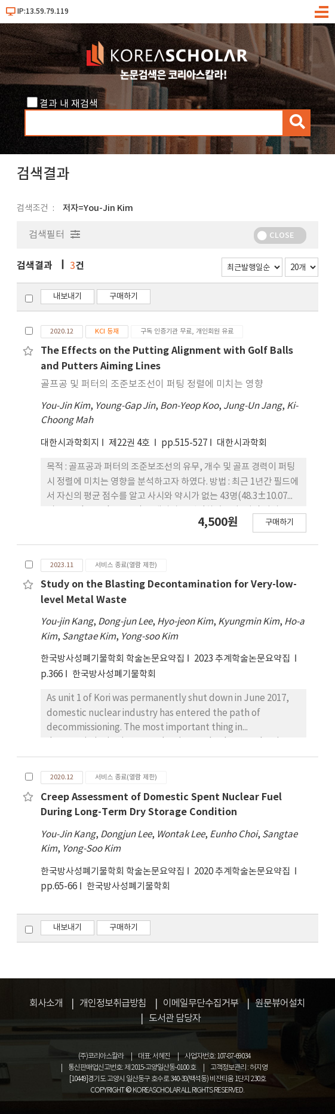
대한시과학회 (242, 443)
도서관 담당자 (175, 1018)
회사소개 (46, 1003)
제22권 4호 (130, 443)
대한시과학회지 (70, 443)
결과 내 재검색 (68, 104)
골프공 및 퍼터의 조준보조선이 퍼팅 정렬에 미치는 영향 (152, 384)
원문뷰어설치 (280, 1003)
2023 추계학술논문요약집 (243, 659)
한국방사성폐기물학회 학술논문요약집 (113, 659)
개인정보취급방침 (112, 1003)
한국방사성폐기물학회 (114, 674)
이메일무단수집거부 (200, 1003)
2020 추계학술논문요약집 (243, 872)
